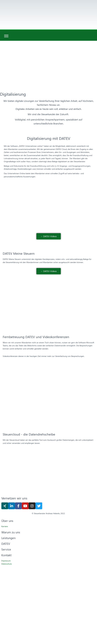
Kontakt (6, 555)
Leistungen (8, 538)
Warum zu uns (10, 532)
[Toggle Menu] (6, 36)
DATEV (5, 544)
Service (6, 549)
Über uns (7, 521)
